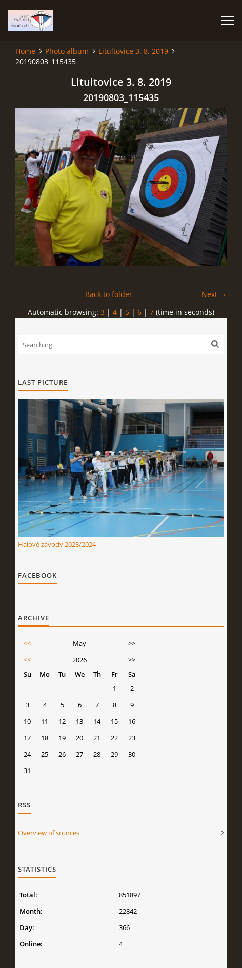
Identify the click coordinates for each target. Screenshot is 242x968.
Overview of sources (48, 832)
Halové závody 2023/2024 (57, 544)
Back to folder (108, 294)
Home (25, 51)
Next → (214, 294)
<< (27, 643)
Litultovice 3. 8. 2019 (133, 51)
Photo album (67, 51)
